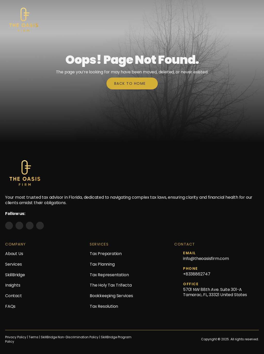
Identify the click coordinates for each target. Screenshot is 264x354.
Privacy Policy (15, 337)
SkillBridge (15, 275)
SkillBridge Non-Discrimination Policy (69, 337)
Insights (12, 285)
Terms (34, 337)
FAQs (10, 306)
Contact (13, 296)
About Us (14, 254)
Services (13, 264)
